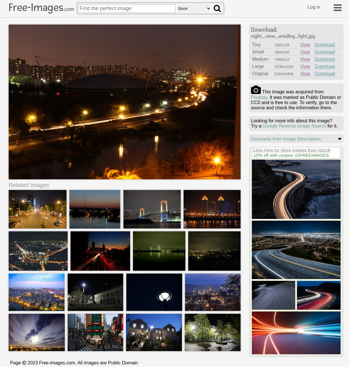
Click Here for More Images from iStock (291, 149)
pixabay (259, 97)
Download (325, 44)
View (305, 44)
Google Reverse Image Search (294, 125)
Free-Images (41, 7)
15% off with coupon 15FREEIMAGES (291, 155)
